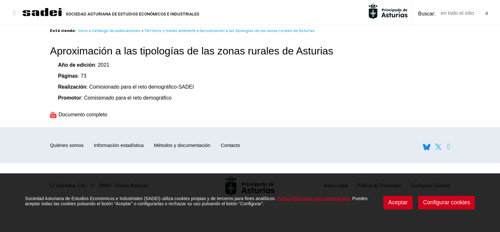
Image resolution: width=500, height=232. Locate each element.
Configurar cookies (446, 202)
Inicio (83, 30)
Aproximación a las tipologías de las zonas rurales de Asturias (257, 30)
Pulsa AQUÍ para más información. (314, 198)
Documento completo (78, 114)
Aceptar (397, 202)
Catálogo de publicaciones (116, 30)
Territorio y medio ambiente (170, 30)
